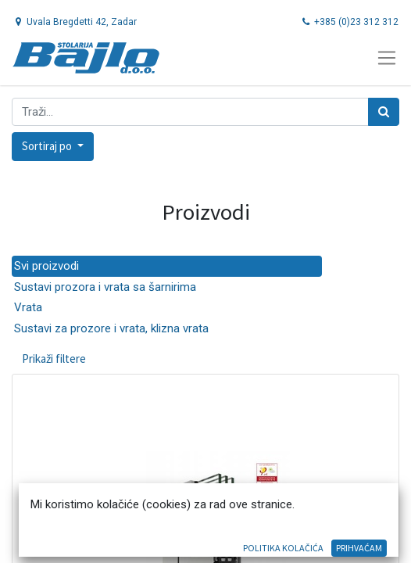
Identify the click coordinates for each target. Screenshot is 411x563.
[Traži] (383, 112)
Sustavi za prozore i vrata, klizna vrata (111, 328)
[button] (53, 146)
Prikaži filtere (54, 358)
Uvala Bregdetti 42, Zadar (75, 21)
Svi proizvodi (46, 266)
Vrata (28, 307)
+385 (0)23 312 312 (349, 21)
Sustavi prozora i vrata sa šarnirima (105, 287)
